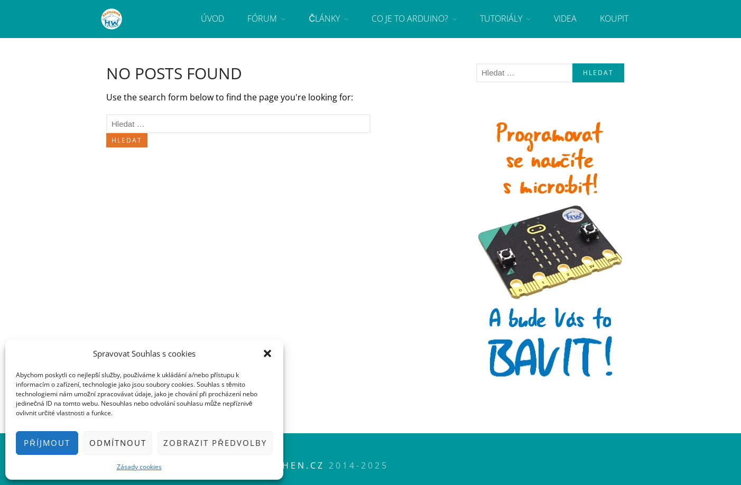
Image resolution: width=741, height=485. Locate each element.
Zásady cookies (139, 466)
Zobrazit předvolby (215, 442)
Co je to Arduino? (410, 18)
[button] (267, 353)
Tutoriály (501, 18)
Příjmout (47, 442)
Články (324, 18)
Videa (565, 18)
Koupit (614, 18)
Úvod (212, 18)
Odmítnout (117, 442)
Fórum (262, 18)
